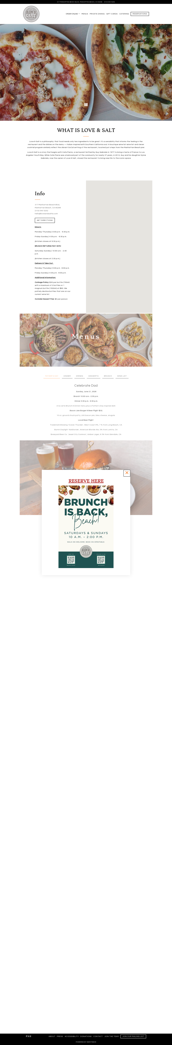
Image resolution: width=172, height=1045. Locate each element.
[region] (86, 522)
